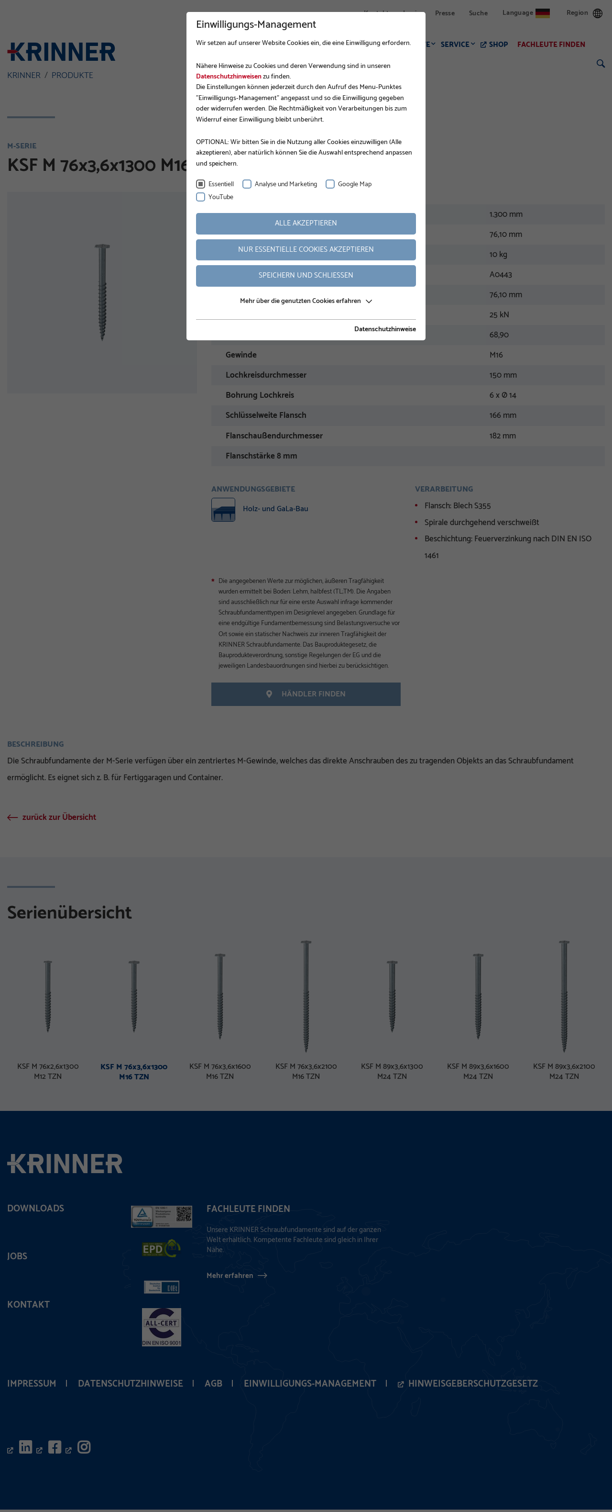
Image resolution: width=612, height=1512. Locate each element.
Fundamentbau (287, 45)
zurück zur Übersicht (59, 820)
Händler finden (305, 695)
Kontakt (376, 13)
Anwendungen (356, 45)
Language (526, 13)
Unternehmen (220, 45)
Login (412, 13)
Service (458, 45)
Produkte (414, 45)
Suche (478, 13)
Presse (445, 13)
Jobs (17, 1259)
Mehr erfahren (230, 1278)
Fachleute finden (554, 45)
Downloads (35, 1210)
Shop (501, 45)
